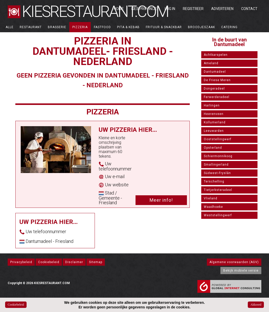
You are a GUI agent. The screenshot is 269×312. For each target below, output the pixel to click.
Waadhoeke (213, 207)
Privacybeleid (21, 262)
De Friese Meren (217, 80)
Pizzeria (80, 27)
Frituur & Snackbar (164, 27)
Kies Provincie (144, 9)
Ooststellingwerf (217, 139)
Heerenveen (213, 114)
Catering (229, 27)
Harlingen (212, 105)
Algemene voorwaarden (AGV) (234, 262)
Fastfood (102, 27)
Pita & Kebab (128, 27)
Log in (170, 9)
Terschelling (214, 181)
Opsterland (213, 147)
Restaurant (31, 27)
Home (119, 9)
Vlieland (210, 198)
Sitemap (95, 262)
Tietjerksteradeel (218, 190)
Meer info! (161, 200)
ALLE (10, 27)
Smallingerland (216, 164)
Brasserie (57, 27)
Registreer (193, 9)
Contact (249, 9)
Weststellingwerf (218, 215)
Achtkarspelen (216, 55)
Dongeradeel (214, 88)
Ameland (211, 63)
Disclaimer (74, 262)
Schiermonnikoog (218, 156)
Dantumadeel (215, 71)
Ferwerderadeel (216, 97)
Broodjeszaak (201, 27)
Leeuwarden (214, 131)
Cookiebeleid (48, 262)
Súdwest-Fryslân (217, 173)
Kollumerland (215, 122)
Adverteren (222, 9)
